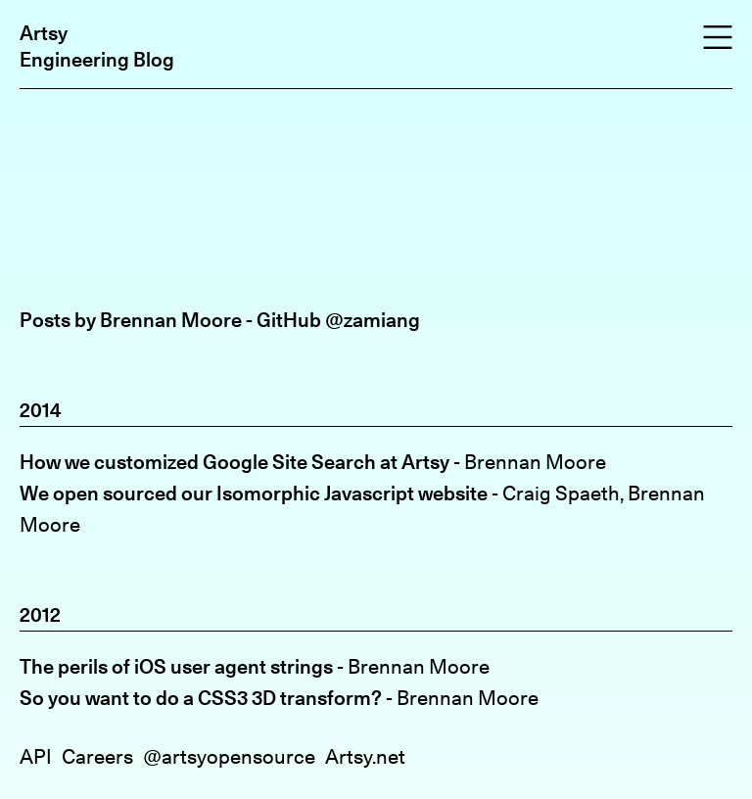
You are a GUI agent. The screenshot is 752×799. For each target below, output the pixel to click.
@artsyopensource (229, 756)
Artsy (44, 33)
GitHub (289, 319)
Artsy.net (365, 756)
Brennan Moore (535, 461)
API (36, 756)
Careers (97, 756)
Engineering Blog (97, 59)
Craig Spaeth (561, 493)
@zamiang (372, 319)
